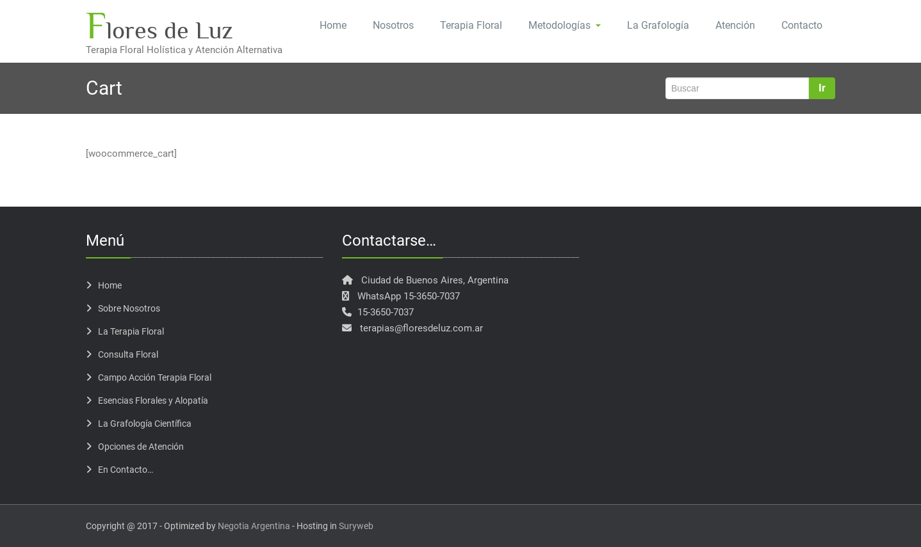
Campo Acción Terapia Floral (154, 377)
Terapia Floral (471, 25)
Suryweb (356, 526)
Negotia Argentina (254, 526)
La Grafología (658, 25)
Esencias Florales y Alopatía (153, 400)
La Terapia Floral (131, 331)
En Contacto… (125, 469)
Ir (822, 88)
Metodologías (564, 25)
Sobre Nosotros (129, 308)
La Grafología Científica (145, 423)
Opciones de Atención (141, 446)
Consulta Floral (128, 354)
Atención (735, 25)
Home (333, 25)
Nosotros (393, 25)
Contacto (801, 25)
